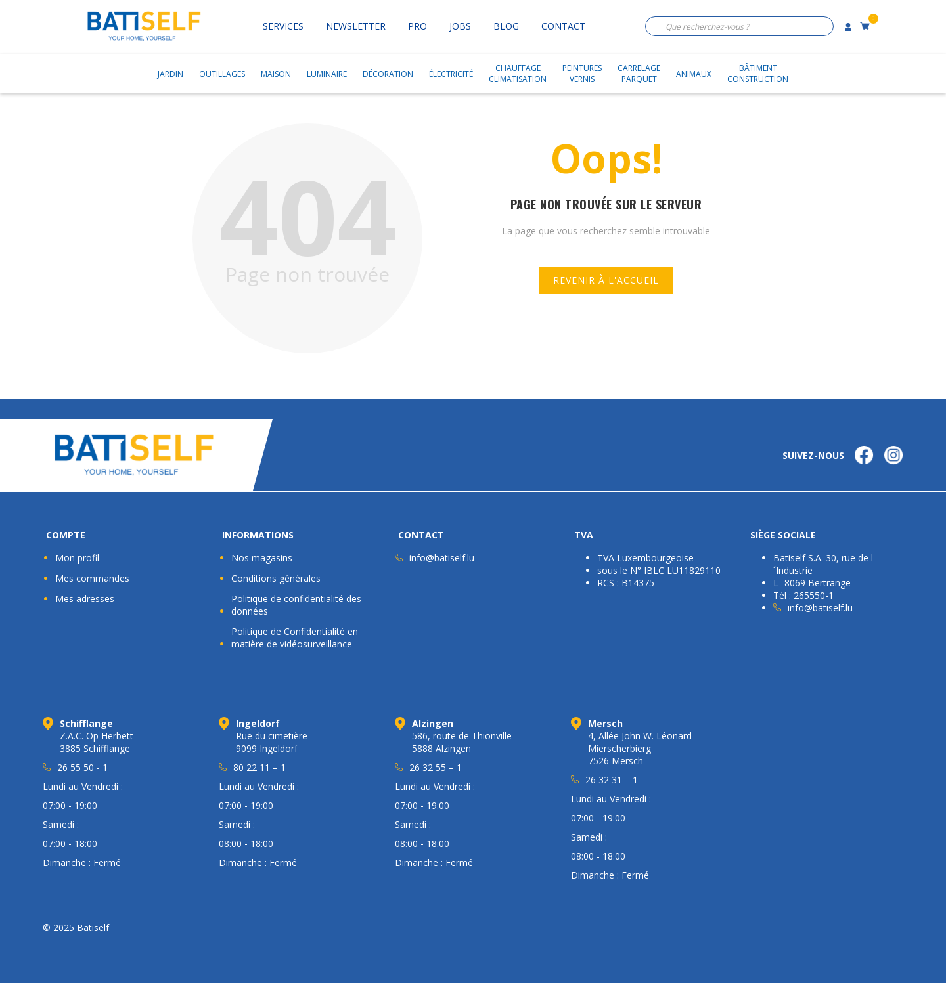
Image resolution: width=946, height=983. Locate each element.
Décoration (388, 73)
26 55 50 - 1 (82, 767)
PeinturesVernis (582, 73)
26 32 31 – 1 (611, 780)
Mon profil (77, 558)
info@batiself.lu (441, 558)
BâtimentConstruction (757, 73)
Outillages (222, 73)
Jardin (170, 73)
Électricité (451, 73)
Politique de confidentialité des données (296, 604)
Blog (506, 26)
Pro (417, 26)
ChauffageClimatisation (518, 73)
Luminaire (327, 73)
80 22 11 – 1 (259, 767)
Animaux (693, 73)
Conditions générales (276, 578)
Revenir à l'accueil (606, 280)
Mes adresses (84, 598)
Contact (563, 26)
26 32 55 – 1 (435, 767)
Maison (276, 73)
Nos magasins (261, 558)
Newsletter (356, 26)
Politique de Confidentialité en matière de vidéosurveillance (294, 637)
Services (283, 26)
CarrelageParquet (639, 73)
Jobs (460, 26)
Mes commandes (92, 578)
